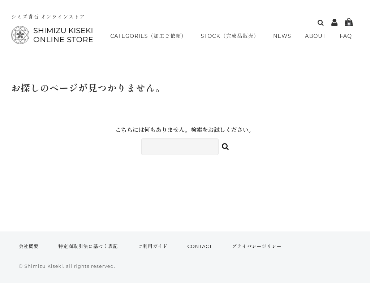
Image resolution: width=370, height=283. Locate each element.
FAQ (346, 36)
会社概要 (29, 246)
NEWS (284, 36)
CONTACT (199, 246)
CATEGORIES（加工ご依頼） (149, 36)
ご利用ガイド (153, 246)
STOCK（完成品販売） (232, 36)
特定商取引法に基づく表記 (88, 246)
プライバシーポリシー (257, 246)
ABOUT (317, 36)
